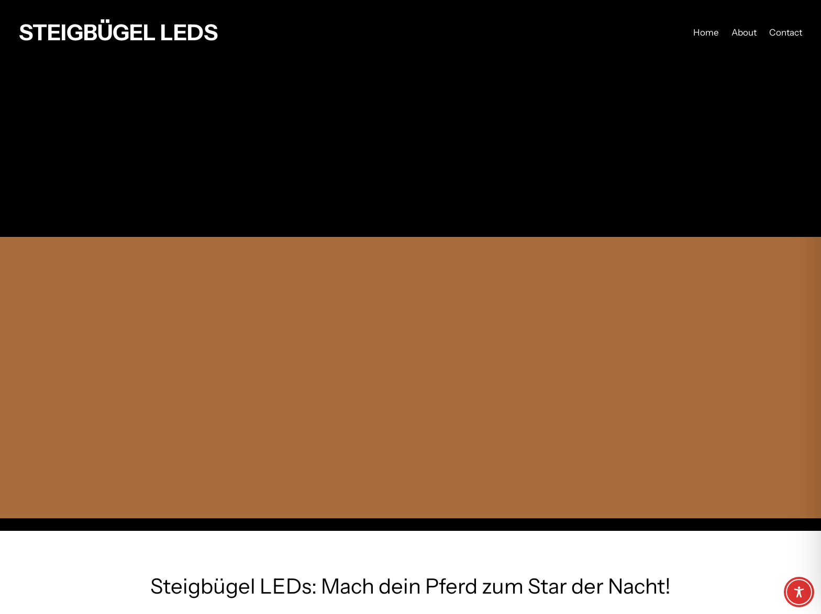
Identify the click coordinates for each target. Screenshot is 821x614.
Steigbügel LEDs (118, 32)
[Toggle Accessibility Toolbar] (799, 592)
